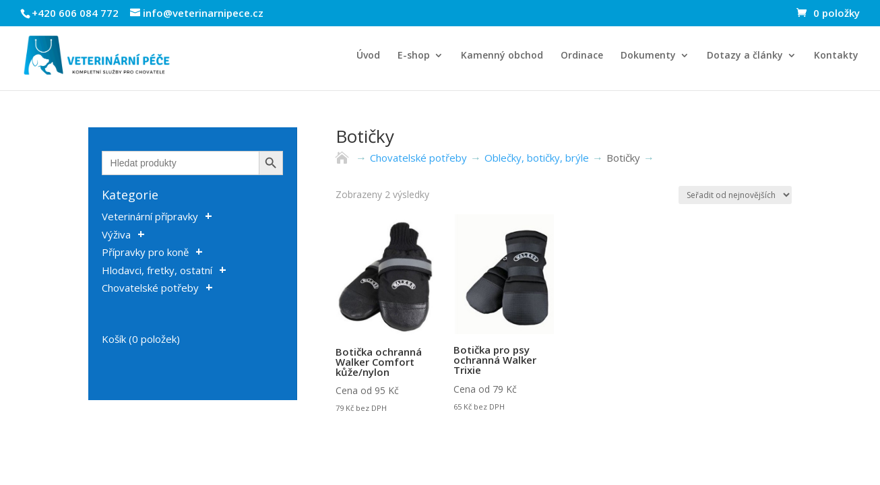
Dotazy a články (745, 56)
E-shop (414, 56)
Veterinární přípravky (150, 216)
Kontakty (836, 56)
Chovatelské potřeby (150, 287)
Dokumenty (648, 56)
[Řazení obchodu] (735, 195)
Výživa (116, 234)
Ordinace (582, 56)
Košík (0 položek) (141, 339)
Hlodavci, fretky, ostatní (157, 270)
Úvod (368, 56)
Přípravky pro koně (145, 252)
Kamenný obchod (502, 56)
